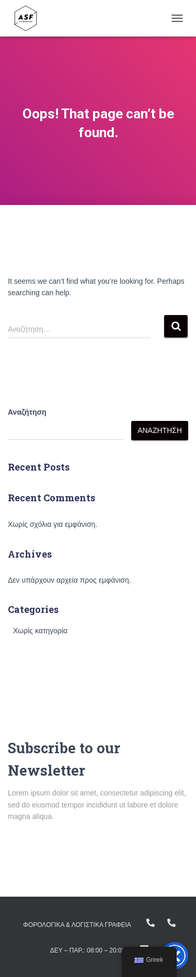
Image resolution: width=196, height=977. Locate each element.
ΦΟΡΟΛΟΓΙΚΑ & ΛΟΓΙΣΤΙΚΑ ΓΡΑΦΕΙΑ (77, 924)
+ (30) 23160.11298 (171, 922)
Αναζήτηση (27, 412)
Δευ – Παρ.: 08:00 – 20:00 (87, 950)
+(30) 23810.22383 (150, 922)
